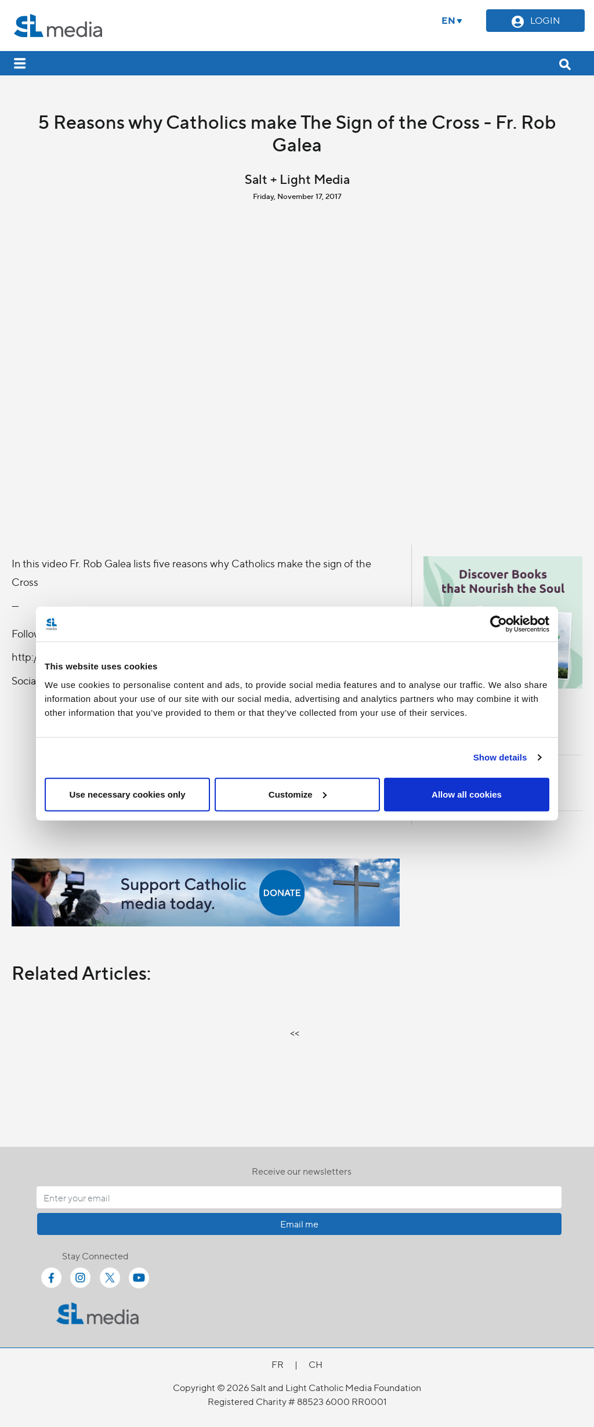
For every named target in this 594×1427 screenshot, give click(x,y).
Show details (500, 757)
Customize (298, 794)
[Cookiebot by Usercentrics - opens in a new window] (498, 624)
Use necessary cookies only (127, 794)
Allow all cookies (467, 794)
